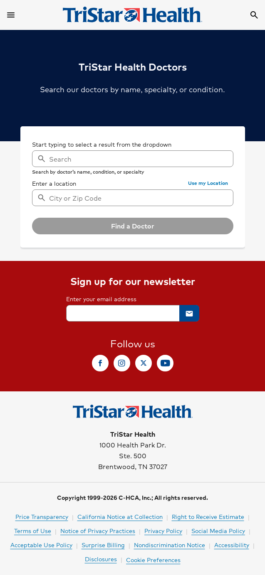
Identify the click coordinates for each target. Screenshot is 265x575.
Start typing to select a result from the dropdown (101, 144)
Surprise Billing (103, 544)
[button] (208, 183)
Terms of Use (32, 530)
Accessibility (231, 544)
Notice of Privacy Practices (97, 530)
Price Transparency (41, 516)
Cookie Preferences (153, 559)
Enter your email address (101, 298)
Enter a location (54, 183)
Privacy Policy (163, 530)
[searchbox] (132, 157)
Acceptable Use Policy (41, 544)
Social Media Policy (218, 530)
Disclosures (101, 558)
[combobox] (132, 197)
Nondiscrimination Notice (169, 544)
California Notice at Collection (120, 516)
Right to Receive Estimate (208, 516)
